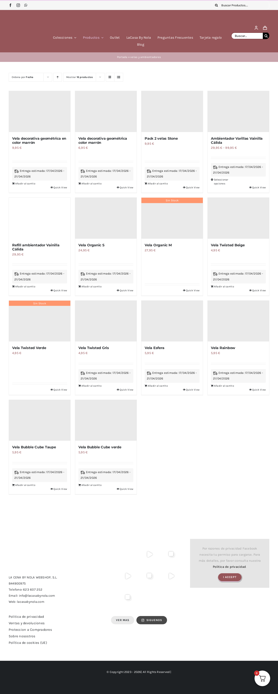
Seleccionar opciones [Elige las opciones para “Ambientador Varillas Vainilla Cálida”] (221, 181)
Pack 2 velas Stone (161, 138)
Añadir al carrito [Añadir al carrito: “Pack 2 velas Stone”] (158, 183)
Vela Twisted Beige (228, 245)
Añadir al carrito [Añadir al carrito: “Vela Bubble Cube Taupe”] (25, 485)
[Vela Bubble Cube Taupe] (39, 420)
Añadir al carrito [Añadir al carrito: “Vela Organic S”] (91, 286)
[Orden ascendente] (57, 77)
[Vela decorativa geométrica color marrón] (106, 111)
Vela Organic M (158, 245)
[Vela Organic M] (172, 218)
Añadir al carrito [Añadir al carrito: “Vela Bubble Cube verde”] (91, 485)
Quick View (60, 187)
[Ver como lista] (118, 77)
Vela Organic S (91, 245)
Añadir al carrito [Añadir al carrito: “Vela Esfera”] (158, 385)
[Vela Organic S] (106, 218)
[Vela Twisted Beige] (238, 218)
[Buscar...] (247, 36)
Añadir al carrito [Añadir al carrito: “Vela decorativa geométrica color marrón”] (91, 183)
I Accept (230, 577)
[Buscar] (216, 5)
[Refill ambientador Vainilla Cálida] (39, 218)
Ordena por (22, 77)
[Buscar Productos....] (240, 5)
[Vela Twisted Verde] (39, 321)
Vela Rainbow (223, 348)
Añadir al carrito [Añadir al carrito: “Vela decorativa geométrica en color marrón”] (25, 183)
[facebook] (10, 5)
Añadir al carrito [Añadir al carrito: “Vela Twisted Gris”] (91, 385)
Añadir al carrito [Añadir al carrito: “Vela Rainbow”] (224, 385)
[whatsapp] (25, 5)
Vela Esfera (154, 348)
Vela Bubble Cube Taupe (34, 447)
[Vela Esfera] (172, 321)
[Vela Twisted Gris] (106, 321)
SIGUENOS (151, 620)
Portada (122, 57)
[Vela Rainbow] (238, 321)
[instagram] (18, 5)
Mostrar (79, 77)
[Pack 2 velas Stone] (172, 111)
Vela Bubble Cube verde (99, 447)
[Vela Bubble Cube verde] (106, 420)
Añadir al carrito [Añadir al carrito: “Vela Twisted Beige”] (224, 286)
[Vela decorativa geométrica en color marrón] (39, 111)
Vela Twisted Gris (93, 348)
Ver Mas (122, 620)
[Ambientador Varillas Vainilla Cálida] (238, 111)
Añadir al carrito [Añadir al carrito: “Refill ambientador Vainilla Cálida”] (25, 286)
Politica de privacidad (229, 567)
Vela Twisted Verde (29, 348)
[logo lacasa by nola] (26, 16)
